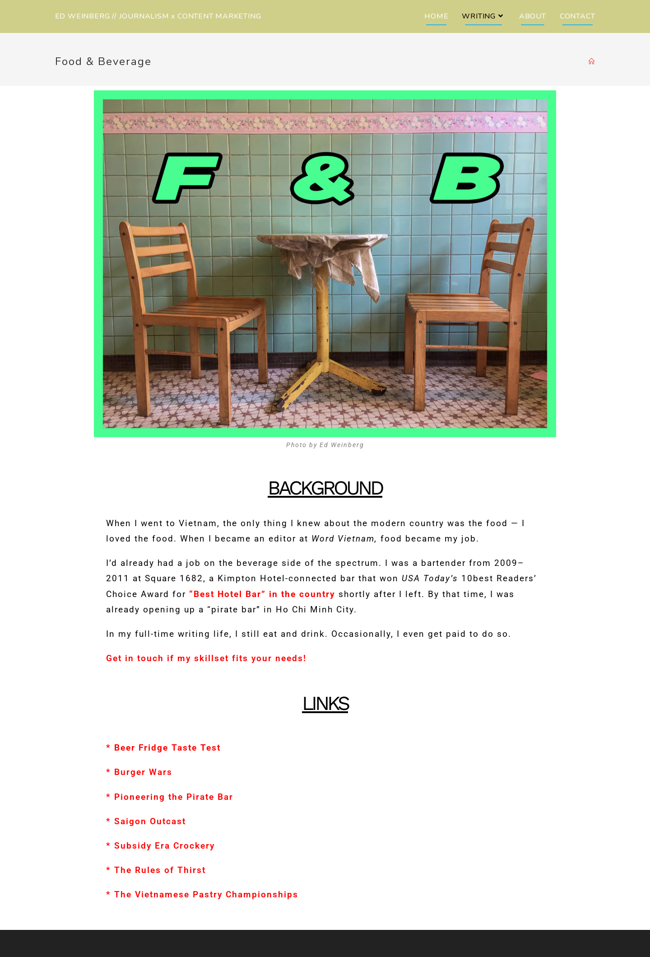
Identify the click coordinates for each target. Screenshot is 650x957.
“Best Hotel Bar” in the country (262, 594)
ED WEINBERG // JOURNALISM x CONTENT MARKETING (158, 16)
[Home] (592, 62)
